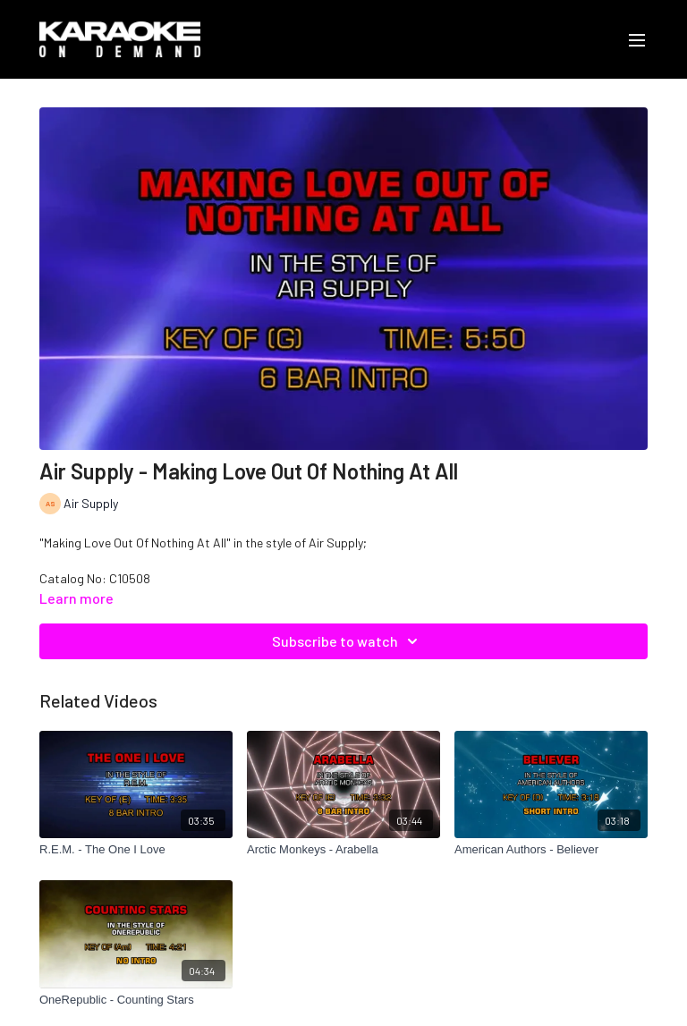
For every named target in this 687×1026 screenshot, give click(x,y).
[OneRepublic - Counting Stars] (136, 1000)
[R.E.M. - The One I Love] (136, 850)
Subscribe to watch (347, 641)
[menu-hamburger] (637, 39)
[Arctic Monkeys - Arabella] (343, 850)
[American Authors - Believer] (551, 850)
